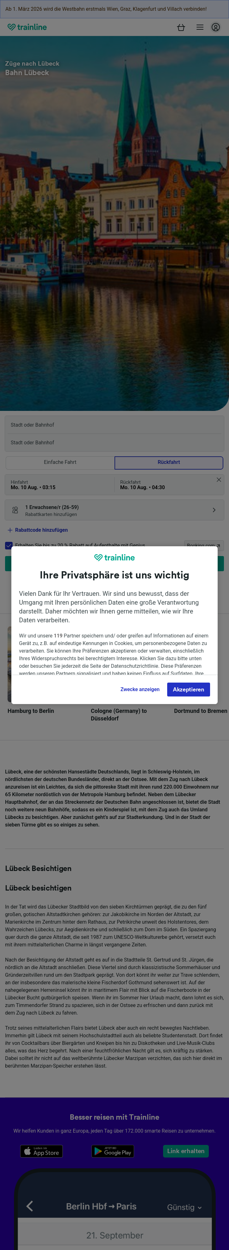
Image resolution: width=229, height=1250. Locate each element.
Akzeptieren (188, 689)
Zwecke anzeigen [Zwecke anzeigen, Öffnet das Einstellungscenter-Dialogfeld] (140, 689)
